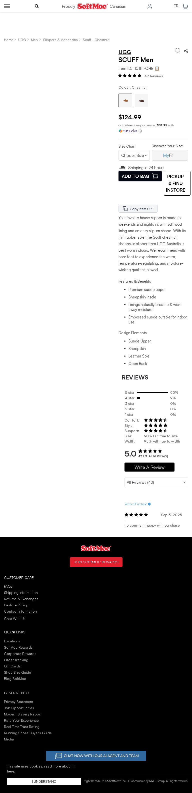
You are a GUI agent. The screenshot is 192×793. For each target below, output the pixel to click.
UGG (22, 40)
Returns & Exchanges (21, 599)
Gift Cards (12, 666)
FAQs (8, 586)
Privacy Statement (18, 701)
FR (176, 6)
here (10, 771)
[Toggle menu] (7, 6)
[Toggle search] (36, 6)
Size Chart (127, 146)
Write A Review (149, 467)
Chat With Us (15, 618)
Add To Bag (140, 176)
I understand (44, 781)
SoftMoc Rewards (18, 647)
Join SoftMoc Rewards (96, 562)
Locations (12, 641)
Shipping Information (21, 592)
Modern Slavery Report (23, 714)
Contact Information (20, 611)
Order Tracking (16, 660)
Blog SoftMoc (15, 678)
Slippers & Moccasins (60, 40)
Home (8, 40)
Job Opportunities (19, 708)
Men (34, 40)
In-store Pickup (16, 605)
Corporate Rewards (20, 653)
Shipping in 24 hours (141, 167)
